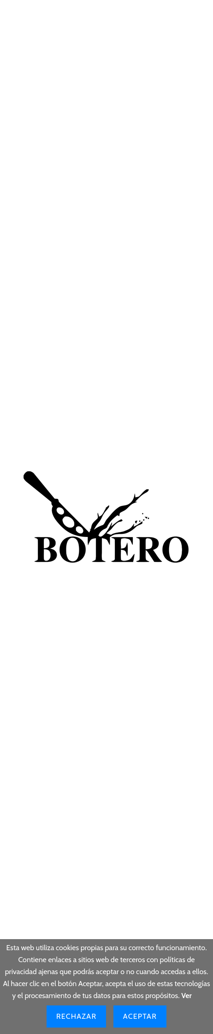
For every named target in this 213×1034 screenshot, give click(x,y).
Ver (186, 995)
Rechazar (76, 1016)
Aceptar (140, 1016)
